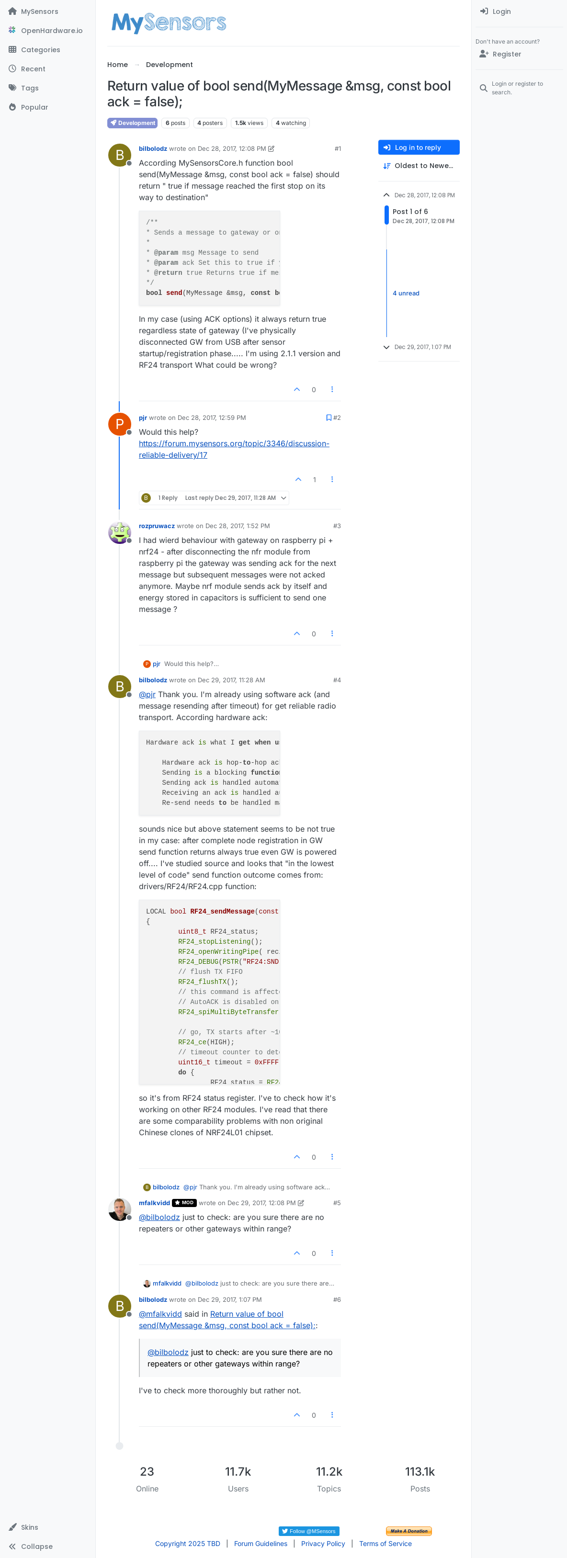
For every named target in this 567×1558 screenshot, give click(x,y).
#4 (337, 680)
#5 (337, 1203)
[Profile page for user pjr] (119, 424)
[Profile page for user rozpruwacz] (119, 532)
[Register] (519, 54)
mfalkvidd (154, 1203)
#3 (337, 526)
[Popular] (47, 107)
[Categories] (47, 49)
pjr (143, 417)
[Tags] (47, 88)
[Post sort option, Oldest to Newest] (419, 165)
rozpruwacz (157, 526)
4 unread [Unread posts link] (406, 293)
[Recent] (47, 69)
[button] (47, 1527)
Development (132, 122)
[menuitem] (519, 11)
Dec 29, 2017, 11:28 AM (231, 680)
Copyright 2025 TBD (187, 1543)
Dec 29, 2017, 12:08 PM (261, 1203)
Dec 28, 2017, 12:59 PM (212, 417)
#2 (337, 417)
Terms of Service (385, 1543)
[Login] (519, 11)
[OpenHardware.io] (47, 30)
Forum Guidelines (260, 1543)
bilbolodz (153, 148)
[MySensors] (47, 11)
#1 (338, 148)
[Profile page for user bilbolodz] (119, 155)
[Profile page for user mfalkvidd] (119, 1209)
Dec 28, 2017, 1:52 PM (237, 526)
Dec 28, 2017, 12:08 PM (232, 148)
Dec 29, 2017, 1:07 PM (230, 1299)
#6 (337, 1299)
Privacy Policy (323, 1543)
